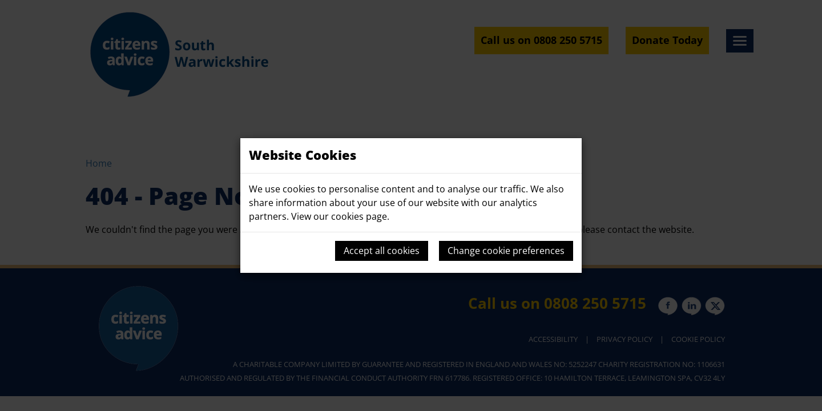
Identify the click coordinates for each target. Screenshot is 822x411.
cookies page (359, 216)
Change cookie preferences (506, 250)
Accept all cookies (382, 250)
